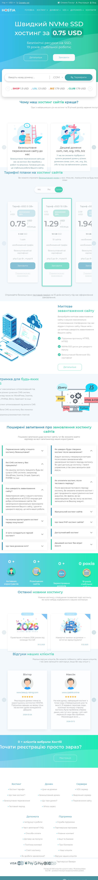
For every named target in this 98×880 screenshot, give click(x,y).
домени (54, 10)
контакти (91, 10)
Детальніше (35, 57)
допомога (76, 10)
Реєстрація (83, 3)
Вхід (94, 3)
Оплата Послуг (68, 3)
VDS (64, 10)
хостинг (41, 10)
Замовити (64, 57)
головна (29, 10)
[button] (90, 89)
